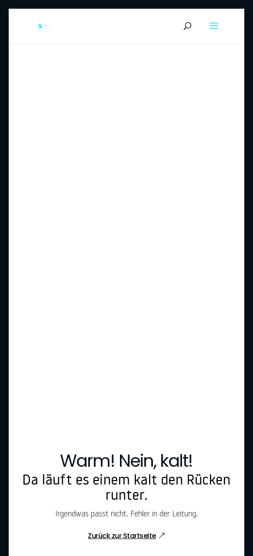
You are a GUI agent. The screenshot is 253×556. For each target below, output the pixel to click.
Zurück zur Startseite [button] (122, 536)
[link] (43, 26)
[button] (214, 31)
